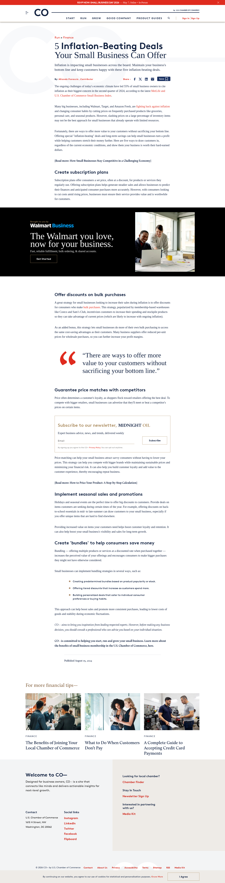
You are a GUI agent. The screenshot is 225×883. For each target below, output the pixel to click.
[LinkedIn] (146, 79)
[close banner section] (218, 2)
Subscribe (155, 440)
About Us (102, 867)
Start (70, 18)
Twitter (69, 828)
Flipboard (70, 839)
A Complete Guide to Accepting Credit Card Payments (164, 748)
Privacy (116, 867)
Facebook (70, 833)
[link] (169, 18)
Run (83, 18)
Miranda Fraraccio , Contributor (75, 79)
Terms (145, 867)
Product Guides (149, 18)
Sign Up (195, 18)
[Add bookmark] (163, 79)
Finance (68, 37)
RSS (168, 867)
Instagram (71, 818)
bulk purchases (91, 307)
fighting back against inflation (153, 106)
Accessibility (131, 867)
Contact (88, 867)
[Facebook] (135, 79)
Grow (96, 18)
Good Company (119, 18)
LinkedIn (70, 823)
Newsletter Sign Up (136, 796)
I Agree (183, 876)
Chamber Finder (133, 782)
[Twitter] (140, 79)
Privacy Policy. (95, 447)
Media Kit (129, 813)
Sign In (185, 18)
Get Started (43, 258)
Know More (157, 876)
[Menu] (27, 12)
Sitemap (157, 867)
